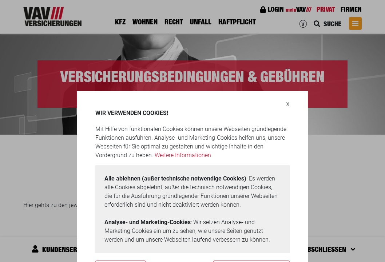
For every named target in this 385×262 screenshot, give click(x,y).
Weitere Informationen (183, 155)
